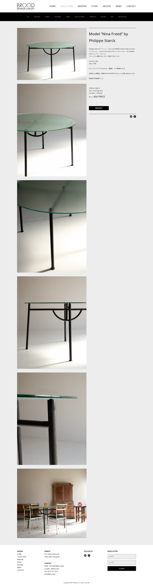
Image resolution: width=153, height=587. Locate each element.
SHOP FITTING (79, 17)
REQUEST (98, 108)
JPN (112, 17)
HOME (53, 6)
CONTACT (131, 6)
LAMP (68, 17)
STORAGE (57, 17)
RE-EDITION (122, 17)
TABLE (47, 17)
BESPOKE (82, 6)
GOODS (103, 17)
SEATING (37, 17)
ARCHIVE (107, 6)
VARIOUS (92, 17)
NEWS (119, 6)
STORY (94, 6)
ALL (28, 17)
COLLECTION (66, 6)
